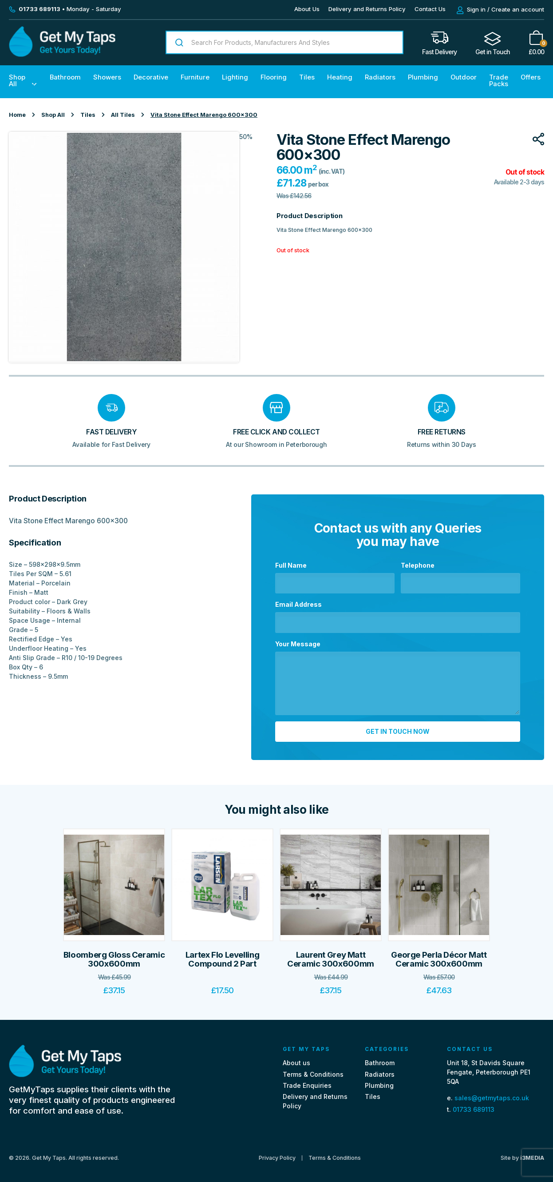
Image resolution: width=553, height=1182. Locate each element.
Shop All (17, 80)
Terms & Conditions (313, 1070)
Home (17, 114)
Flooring (274, 77)
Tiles (307, 77)
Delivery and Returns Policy (367, 8)
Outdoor (463, 77)
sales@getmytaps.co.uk (491, 1094)
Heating (339, 77)
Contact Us (430, 8)
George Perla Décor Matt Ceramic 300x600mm (438, 955)
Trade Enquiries (307, 1081)
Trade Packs (498, 80)
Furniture (195, 77)
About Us (307, 8)
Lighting (235, 77)
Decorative (151, 77)
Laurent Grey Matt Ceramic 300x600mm (330, 955)
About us (296, 1059)
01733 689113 (473, 1105)
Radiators (380, 77)
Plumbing (423, 77)
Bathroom (65, 77)
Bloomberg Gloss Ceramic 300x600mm (114, 955)
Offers (531, 77)
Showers (107, 77)
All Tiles (123, 114)
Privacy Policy (277, 1154)
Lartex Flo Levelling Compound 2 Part (223, 955)
